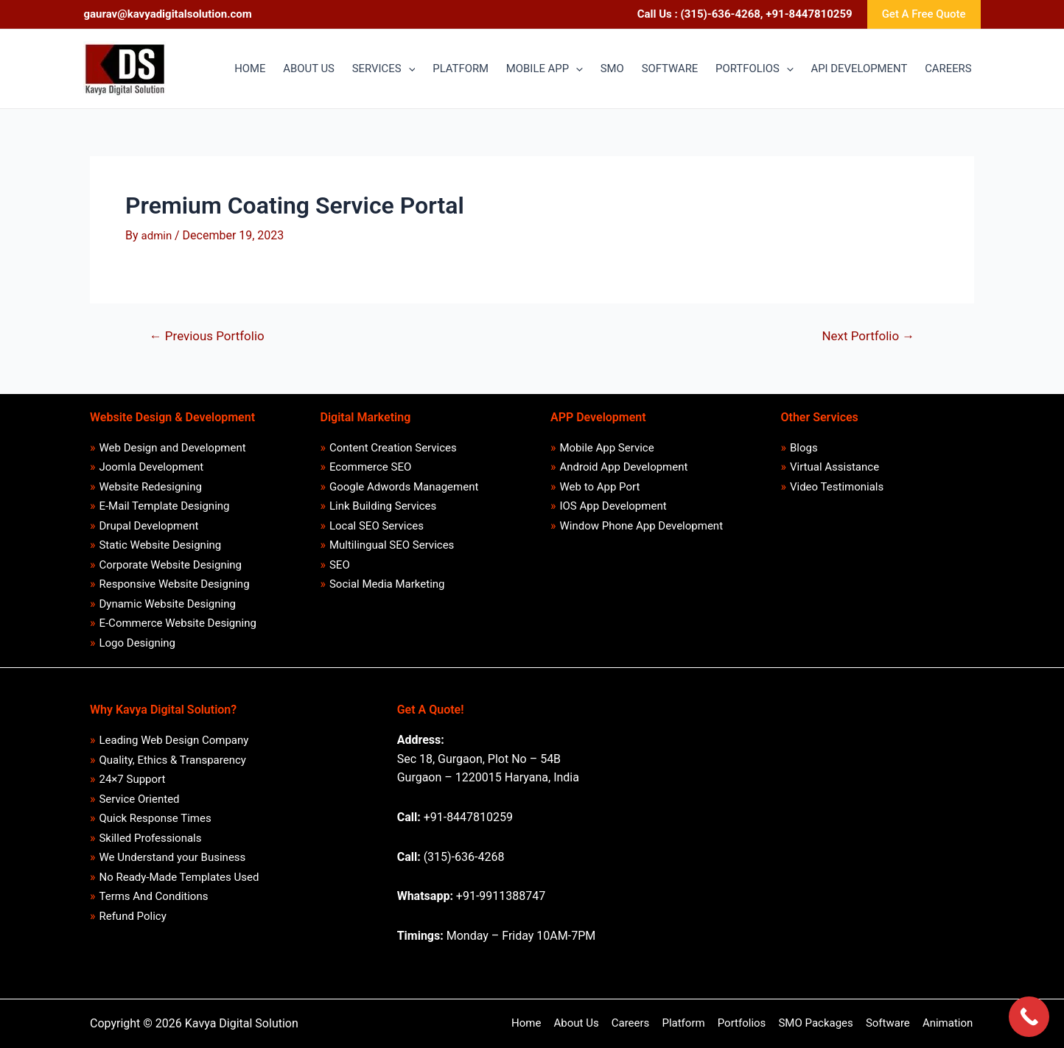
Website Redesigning (151, 486)
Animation (949, 1023)
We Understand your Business (172, 858)
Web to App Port (600, 486)
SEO (339, 564)
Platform (690, 1023)
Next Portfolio (868, 336)
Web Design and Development (172, 447)
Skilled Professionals (150, 838)
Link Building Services (382, 506)
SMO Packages (820, 1023)
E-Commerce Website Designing (177, 623)
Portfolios (748, 1023)
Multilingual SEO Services (391, 545)
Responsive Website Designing (174, 584)
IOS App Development (613, 506)
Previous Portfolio (207, 336)
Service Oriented (139, 799)
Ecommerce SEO (370, 466)
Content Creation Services (393, 447)
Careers (639, 1023)
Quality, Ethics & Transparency (172, 760)
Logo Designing (137, 643)
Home (538, 1023)
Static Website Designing (160, 545)
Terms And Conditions (154, 897)
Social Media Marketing (387, 584)
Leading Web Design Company (174, 740)
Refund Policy (133, 917)
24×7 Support (132, 779)
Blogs (804, 447)
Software (891, 1023)
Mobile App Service (607, 447)
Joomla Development (151, 466)
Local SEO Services (376, 525)
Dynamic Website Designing (167, 603)
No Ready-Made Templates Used (179, 877)
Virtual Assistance (834, 466)
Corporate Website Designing (170, 564)
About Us (586, 1023)
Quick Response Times (155, 819)
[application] (398, 69)
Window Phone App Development (642, 525)
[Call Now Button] (1029, 1016)
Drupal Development (149, 525)
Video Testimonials (836, 486)
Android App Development (624, 466)
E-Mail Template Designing (164, 506)
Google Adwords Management (403, 486)
